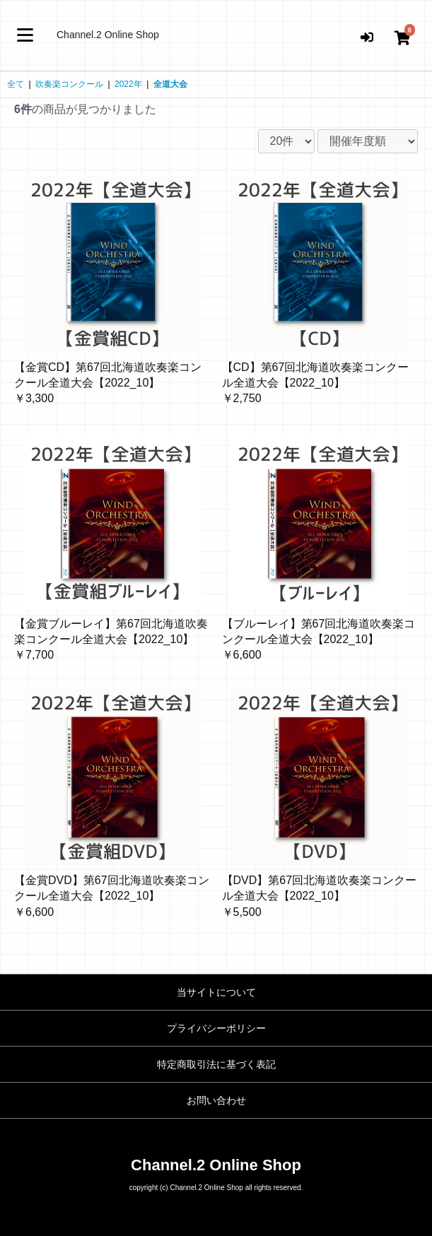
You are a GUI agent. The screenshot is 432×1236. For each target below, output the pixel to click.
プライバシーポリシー (216, 1028)
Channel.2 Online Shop (108, 34)
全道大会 (170, 84)
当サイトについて (216, 992)
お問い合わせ (216, 1100)
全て (15, 84)
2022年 (128, 84)
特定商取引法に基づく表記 (216, 1064)
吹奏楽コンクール (69, 84)
